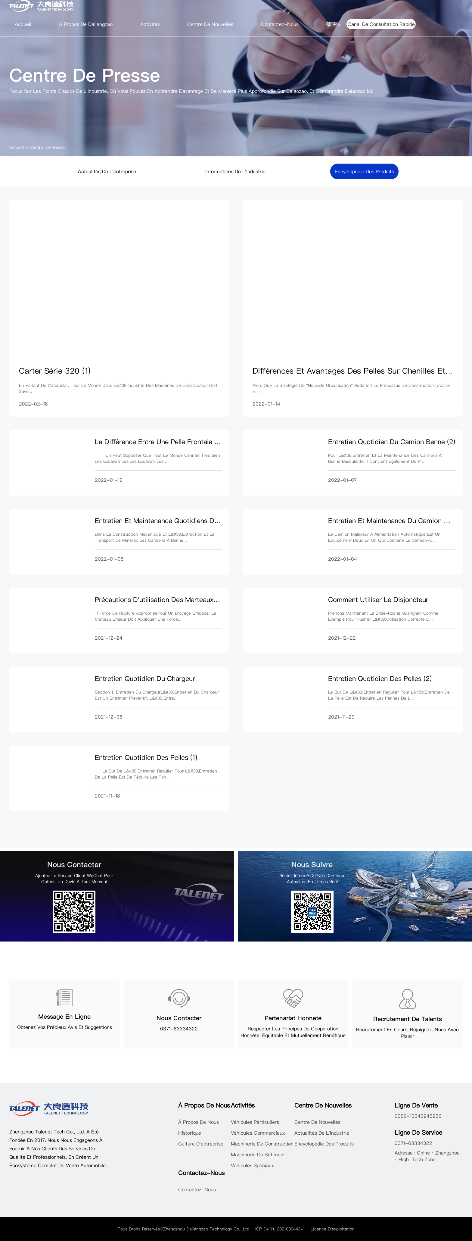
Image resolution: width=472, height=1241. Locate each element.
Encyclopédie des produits (364, 171)
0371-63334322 (179, 1028)
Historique (189, 1133)
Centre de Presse (47, 147)
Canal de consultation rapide (381, 24)
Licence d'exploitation (333, 1229)
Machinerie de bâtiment (258, 1154)
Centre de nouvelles (210, 24)
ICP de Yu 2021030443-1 (280, 1229)
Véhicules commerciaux (258, 1133)
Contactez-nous (280, 24)
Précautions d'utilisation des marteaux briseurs (168, 599)
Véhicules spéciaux (252, 1165)
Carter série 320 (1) (55, 370)
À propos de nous (198, 1122)
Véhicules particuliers (255, 1122)
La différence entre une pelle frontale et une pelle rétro (183, 441)
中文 (333, 24)
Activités (150, 24)
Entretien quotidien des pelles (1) (146, 757)
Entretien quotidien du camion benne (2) (391, 441)
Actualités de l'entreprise (107, 171)
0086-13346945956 (418, 1116)
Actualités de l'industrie (321, 1133)
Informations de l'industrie (235, 171)
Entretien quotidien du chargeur (145, 678)
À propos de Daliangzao (86, 24)
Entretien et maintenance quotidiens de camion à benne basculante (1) (205, 520)
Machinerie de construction (262, 1143)
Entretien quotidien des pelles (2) (380, 678)
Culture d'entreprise (200, 1143)
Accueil (23, 24)
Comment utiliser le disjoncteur (378, 599)
